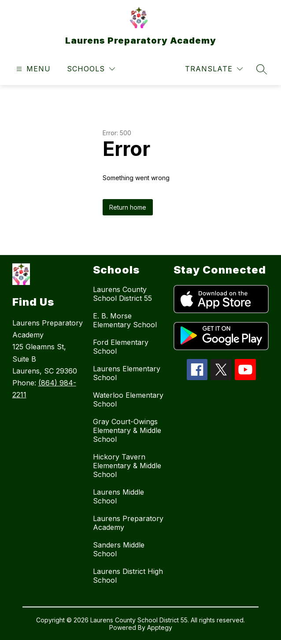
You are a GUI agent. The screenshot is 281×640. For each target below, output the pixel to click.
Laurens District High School (128, 576)
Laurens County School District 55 (122, 294)
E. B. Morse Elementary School (125, 320)
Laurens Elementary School (126, 373)
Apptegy (159, 627)
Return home (127, 207)
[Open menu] (32, 68)
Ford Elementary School (120, 346)
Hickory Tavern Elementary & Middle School (127, 465)
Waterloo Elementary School (128, 399)
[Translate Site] (214, 68)
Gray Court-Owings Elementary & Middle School (127, 430)
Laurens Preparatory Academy (128, 523)
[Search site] (261, 69)
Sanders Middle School (118, 549)
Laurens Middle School (118, 496)
